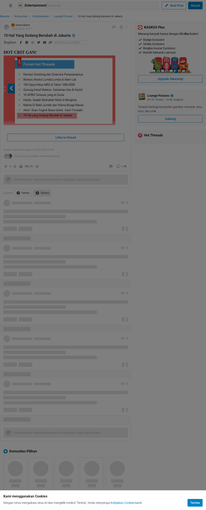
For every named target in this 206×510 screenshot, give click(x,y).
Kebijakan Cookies (123, 502)
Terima (195, 502)
